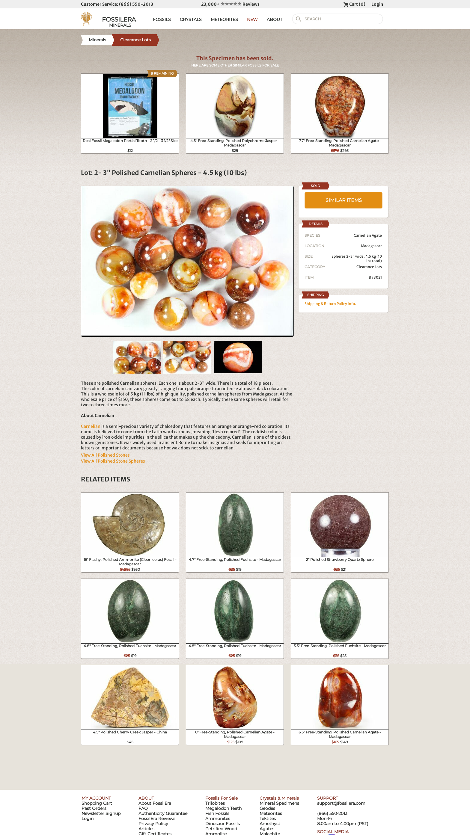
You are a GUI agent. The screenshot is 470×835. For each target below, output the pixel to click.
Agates (267, 828)
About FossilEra (154, 803)
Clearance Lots (369, 267)
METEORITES (224, 19)
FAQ (143, 808)
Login (377, 4)
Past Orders (94, 808)
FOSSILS (162, 19)
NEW (252, 19)
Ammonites (217, 818)
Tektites (268, 818)
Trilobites (215, 803)
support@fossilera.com (341, 803)
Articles (146, 828)
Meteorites (271, 813)
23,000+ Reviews (230, 4)
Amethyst (270, 823)
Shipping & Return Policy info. (330, 303)
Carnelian (90, 426)
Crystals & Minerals (279, 798)
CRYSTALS (191, 19)
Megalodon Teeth (223, 808)
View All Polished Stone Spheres (113, 461)
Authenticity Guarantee (162, 813)
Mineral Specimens (279, 803)
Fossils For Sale (221, 798)
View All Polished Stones (105, 455)
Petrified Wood (221, 828)
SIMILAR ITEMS (344, 200)
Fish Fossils (217, 813)
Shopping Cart (97, 803)
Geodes (267, 808)
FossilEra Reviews (156, 818)
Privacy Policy (153, 823)
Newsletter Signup (101, 813)
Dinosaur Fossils (222, 823)
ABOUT (274, 19)
